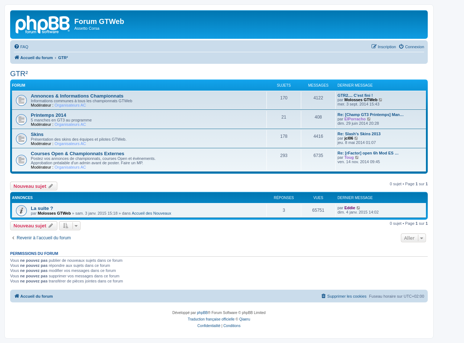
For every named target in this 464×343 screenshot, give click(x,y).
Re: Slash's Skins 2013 (359, 134)
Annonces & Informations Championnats (77, 96)
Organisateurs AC (70, 105)
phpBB (202, 313)
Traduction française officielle (211, 319)
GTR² (19, 74)
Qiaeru (244, 319)
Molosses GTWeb (360, 100)
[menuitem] (21, 46)
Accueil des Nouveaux (151, 213)
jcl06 (348, 138)
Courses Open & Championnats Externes (77, 153)
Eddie (349, 208)
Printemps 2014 (48, 115)
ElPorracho (355, 119)
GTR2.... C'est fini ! (355, 95)
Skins (37, 134)
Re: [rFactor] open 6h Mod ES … (368, 153)
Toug (349, 157)
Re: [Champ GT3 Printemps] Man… (370, 114)
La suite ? (42, 208)
